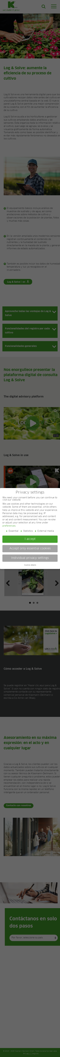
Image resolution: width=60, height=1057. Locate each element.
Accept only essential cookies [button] (30, 548)
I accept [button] (30, 539)
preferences (9, 526)
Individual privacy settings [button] (30, 558)
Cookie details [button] (30, 565)
